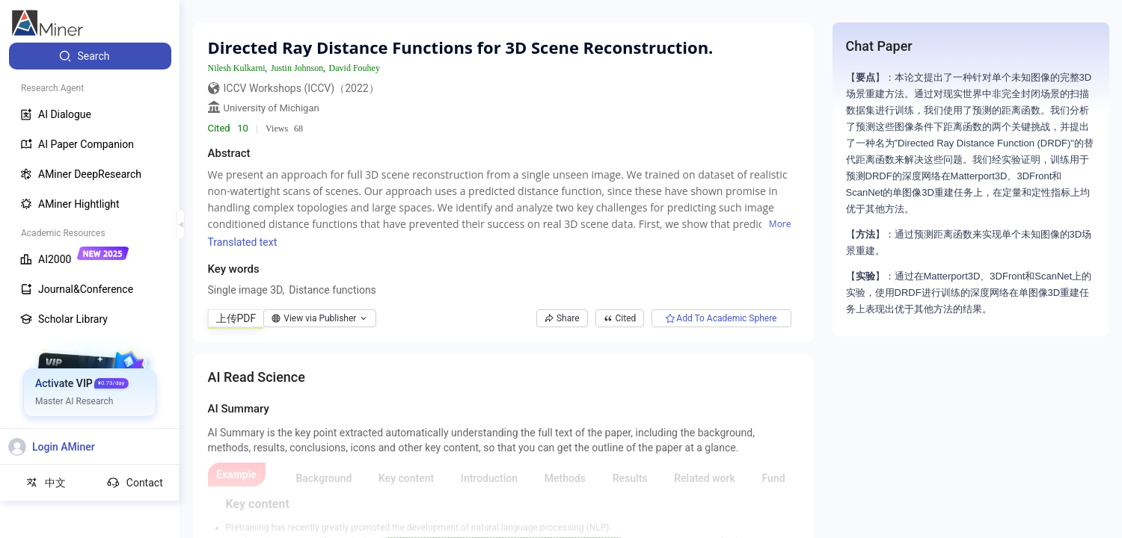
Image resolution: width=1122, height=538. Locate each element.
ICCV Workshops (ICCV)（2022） (301, 88)
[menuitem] (90, 56)
